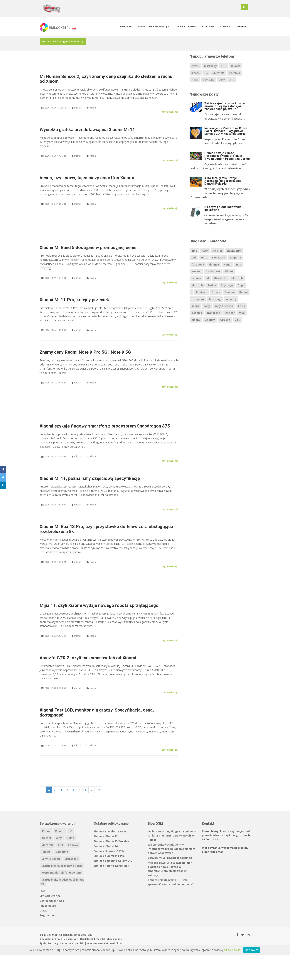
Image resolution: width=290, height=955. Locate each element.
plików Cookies (233, 950)
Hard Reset (86, 939)
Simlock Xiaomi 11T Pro (109, 856)
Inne (194, 250)
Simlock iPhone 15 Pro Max (111, 841)
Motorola (234, 73)
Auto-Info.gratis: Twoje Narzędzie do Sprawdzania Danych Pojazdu (222, 180)
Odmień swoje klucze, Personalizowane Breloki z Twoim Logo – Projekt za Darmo (227, 155)
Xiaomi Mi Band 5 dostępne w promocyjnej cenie (88, 247)
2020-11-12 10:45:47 (55, 382)
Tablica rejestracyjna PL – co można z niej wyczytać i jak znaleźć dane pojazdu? (224, 106)
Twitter (229, 313)
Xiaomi (52, 41)
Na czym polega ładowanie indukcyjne (223, 208)
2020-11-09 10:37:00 (55, 504)
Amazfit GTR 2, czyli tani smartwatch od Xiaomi (88, 657)
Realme (230, 292)
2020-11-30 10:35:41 (55, 155)
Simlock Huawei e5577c (109, 851)
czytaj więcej (170, 111)
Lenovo (196, 278)
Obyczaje (227, 285)
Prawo (216, 292)
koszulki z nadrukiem (110, 943)
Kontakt (242, 26)
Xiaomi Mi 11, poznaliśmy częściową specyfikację (90, 478)
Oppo (241, 285)
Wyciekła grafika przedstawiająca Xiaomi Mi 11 (87, 129)
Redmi (243, 292)
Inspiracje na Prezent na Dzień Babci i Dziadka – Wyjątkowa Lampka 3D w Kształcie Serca (225, 131)
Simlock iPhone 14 (106, 846)
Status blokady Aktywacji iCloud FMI (62, 881)
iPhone (195, 73)
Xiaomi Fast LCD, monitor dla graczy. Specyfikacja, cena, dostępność (97, 712)
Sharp (195, 306)
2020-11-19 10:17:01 (55, 278)
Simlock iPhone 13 (106, 836)
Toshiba (196, 313)
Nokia (194, 79)
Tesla (241, 306)
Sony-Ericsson (224, 306)
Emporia (235, 257)
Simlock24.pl (47, 939)
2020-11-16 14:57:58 (55, 330)
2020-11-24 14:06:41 (55, 204)
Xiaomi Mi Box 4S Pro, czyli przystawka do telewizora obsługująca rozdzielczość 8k (106, 529)
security (230, 299)
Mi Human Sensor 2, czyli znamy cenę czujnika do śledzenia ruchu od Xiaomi (106, 79)
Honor (228, 264)
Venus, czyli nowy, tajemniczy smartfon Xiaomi (87, 177)
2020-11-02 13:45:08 (55, 635)
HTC (223, 66)
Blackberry (210, 66)
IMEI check (108, 939)
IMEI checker (70, 939)
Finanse (214, 264)
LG (206, 73)
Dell (193, 257)
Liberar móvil (66, 943)
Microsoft (218, 73)
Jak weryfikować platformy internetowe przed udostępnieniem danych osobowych (171, 849)
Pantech (201, 292)
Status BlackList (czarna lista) (61, 865)
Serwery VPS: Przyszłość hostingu (170, 857)
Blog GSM (208, 26)
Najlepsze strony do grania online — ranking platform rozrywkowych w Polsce (172, 836)
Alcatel (195, 66)
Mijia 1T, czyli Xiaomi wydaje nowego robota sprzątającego (99, 605)
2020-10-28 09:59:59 (55, 688)
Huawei (235, 66)
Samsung (208, 79)
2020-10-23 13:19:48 (55, 745)
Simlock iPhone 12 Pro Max (111, 865)
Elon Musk (218, 257)
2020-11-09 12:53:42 (55, 456)
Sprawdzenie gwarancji (154, 26)
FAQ (42, 891)
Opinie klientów (186, 26)
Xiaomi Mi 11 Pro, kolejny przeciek (74, 299)
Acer (205, 250)
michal (77, 107)
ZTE (231, 79)
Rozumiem (251, 950)
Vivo (242, 313)
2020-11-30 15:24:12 (55, 107)
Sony (222, 79)
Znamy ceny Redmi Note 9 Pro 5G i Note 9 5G (85, 352)
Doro (204, 257)
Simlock (126, 26)
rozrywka (197, 299)
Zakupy (210, 320)
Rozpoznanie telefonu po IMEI (61, 872)
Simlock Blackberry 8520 (110, 831)
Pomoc (225, 26)
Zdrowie (225, 320)
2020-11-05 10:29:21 (55, 562)
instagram (213, 271)
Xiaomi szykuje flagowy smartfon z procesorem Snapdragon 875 (105, 426)
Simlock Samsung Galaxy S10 (113, 860)
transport (213, 313)
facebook (197, 264)
